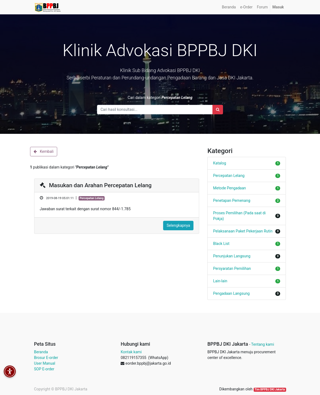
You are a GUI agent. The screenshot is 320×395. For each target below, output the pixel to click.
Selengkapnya (178, 225)
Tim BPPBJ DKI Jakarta (270, 389)
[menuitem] (229, 7)
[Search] (217, 109)
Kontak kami (131, 352)
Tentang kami (262, 344)
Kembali (44, 151)
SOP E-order (44, 369)
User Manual (44, 363)
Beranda (41, 352)
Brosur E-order (46, 357)
